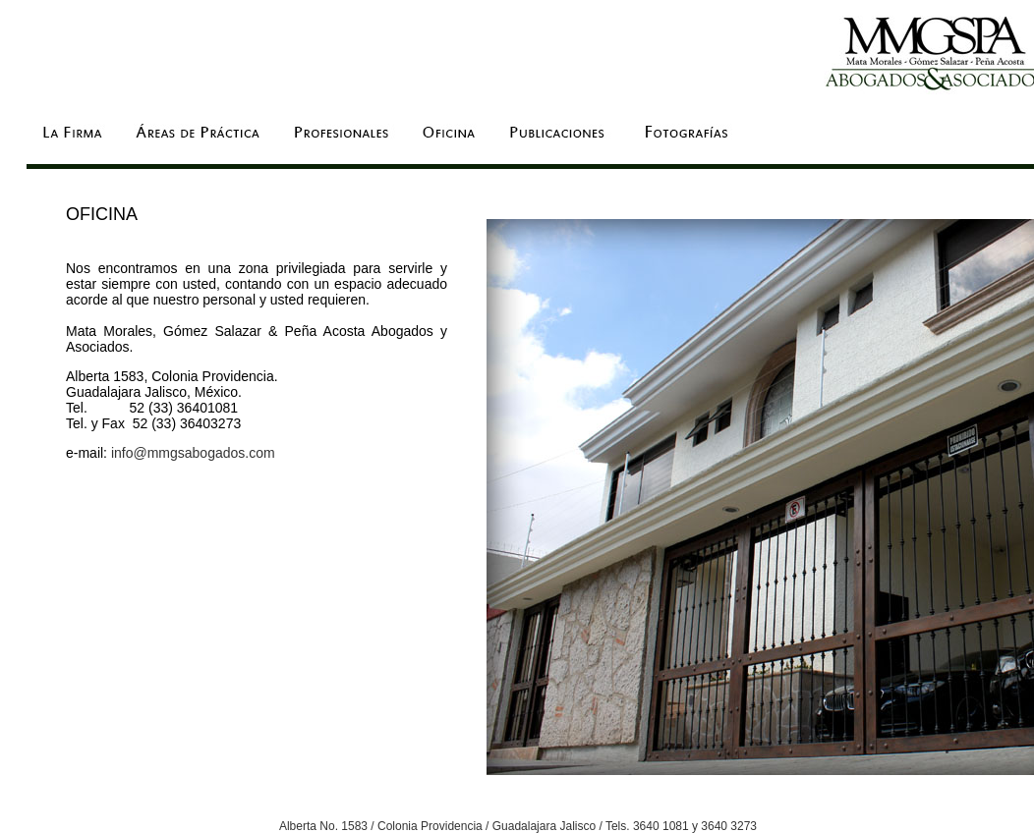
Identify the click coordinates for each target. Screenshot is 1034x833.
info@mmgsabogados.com (193, 453)
